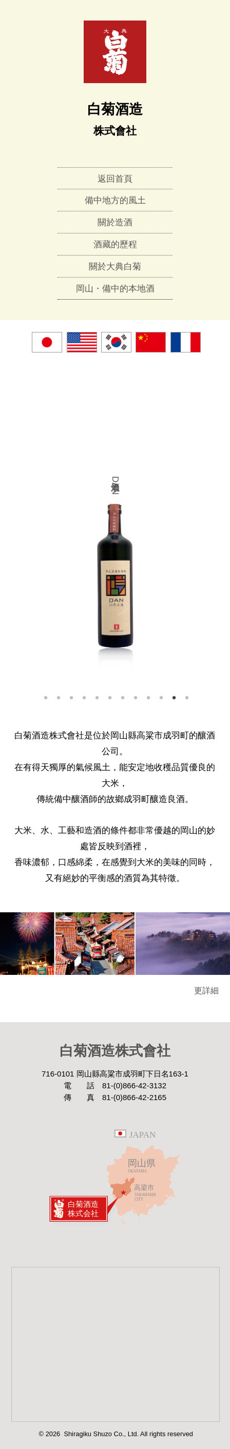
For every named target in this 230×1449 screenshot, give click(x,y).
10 (161, 697)
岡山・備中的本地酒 (115, 288)
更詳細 (210, 990)
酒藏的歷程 (115, 244)
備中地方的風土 (115, 200)
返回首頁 (115, 179)
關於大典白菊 (115, 266)
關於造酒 (115, 222)
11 (174, 697)
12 (187, 697)
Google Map (115, 1344)
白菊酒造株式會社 (115, 1051)
